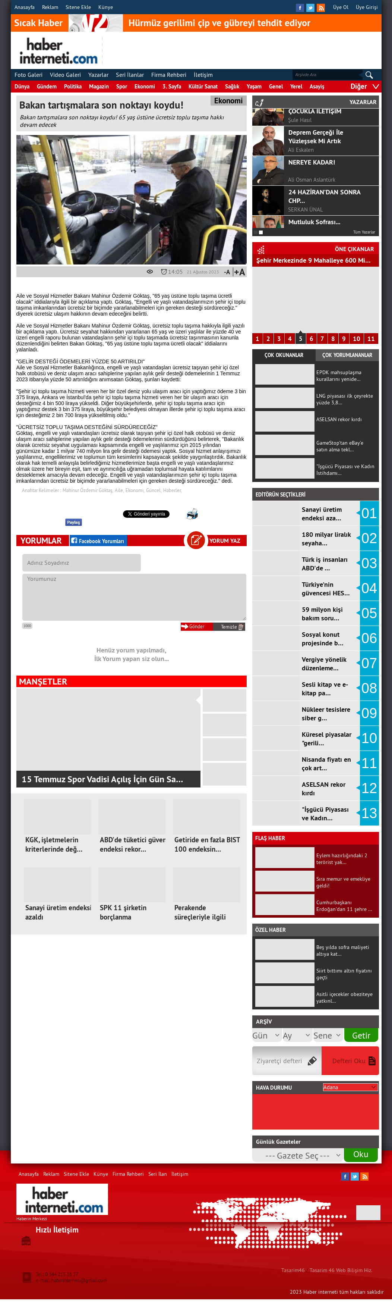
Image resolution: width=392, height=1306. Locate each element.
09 (369, 713)
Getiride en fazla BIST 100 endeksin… (207, 844)
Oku (361, 1153)
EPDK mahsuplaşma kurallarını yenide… (338, 375)
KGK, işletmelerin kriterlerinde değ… (53, 844)
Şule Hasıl (300, 162)
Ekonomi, (135, 490)
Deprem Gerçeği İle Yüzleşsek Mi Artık (315, 178)
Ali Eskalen (301, 191)
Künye (105, 7)
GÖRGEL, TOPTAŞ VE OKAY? (327, 114)
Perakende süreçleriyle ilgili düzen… (200, 917)
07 (369, 663)
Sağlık (232, 86)
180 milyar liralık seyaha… (326, 538)
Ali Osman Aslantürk (311, 221)
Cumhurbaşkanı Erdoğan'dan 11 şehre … (344, 905)
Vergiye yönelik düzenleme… (324, 663)
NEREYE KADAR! (311, 204)
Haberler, (172, 490)
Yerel (296, 86)
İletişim (203, 74)
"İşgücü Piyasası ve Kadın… (325, 813)
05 (369, 613)
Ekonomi (145, 86)
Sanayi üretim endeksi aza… (322, 513)
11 (371, 339)
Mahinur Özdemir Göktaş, (88, 490)
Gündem (47, 86)
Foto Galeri (28, 74)
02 (369, 538)
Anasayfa (25, 7)
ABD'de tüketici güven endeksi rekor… (133, 844)
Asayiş (317, 86)
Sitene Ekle (78, 7)
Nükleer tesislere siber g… (326, 713)
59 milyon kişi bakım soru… (322, 613)
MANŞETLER (43, 681)
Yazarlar (98, 74)
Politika (73, 86)
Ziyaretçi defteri (279, 1060)
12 (369, 788)
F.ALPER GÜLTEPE (309, 132)
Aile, (119, 490)
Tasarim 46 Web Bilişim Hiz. (341, 1270)
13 (369, 813)
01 (369, 513)
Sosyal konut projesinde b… (323, 638)
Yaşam (254, 86)
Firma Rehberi (168, 74)
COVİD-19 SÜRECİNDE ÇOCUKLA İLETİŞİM (319, 148)
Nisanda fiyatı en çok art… (326, 763)
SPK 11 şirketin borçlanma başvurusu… (123, 917)
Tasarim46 (293, 1270)
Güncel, (154, 490)
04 (369, 588)
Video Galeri (65, 74)
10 (356, 339)
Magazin (99, 86)
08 (369, 688)
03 (369, 563)
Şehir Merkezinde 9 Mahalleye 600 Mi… (313, 260)
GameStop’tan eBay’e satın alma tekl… (339, 446)
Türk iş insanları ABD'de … (325, 563)
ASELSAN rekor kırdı (339, 419)
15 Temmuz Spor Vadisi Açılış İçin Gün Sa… (102, 779)
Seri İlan (157, 1174)
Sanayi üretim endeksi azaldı (58, 912)
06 (369, 638)
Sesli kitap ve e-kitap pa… (325, 688)
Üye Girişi (367, 7)
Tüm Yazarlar (364, 232)
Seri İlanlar (130, 74)
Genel (276, 86)
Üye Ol (340, 7)
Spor (121, 86)
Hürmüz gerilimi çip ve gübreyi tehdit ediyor (219, 22)
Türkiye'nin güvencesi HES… (326, 588)
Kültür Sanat (203, 86)
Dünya (22, 86)
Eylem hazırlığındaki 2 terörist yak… (341, 858)
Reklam (50, 7)
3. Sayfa (171, 86)
